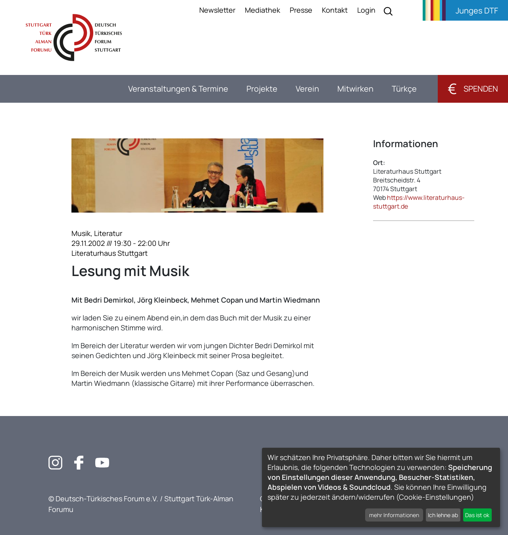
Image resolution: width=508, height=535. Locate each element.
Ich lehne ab (443, 515)
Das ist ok (477, 515)
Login (366, 10)
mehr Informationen (394, 515)
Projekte (261, 88)
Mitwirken (355, 88)
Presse (301, 10)
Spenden (473, 88)
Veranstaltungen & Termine (178, 88)
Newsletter (217, 10)
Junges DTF (477, 10)
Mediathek (262, 10)
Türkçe (404, 88)
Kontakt (335, 10)
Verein (307, 88)
